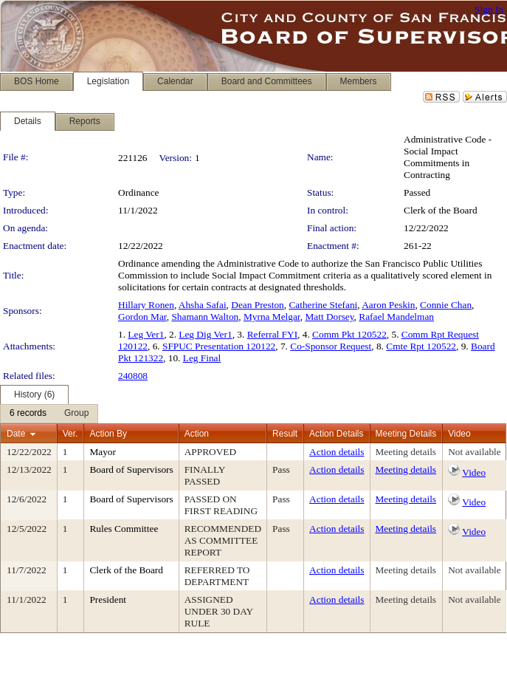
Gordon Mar (142, 316)
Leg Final (202, 357)
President (107, 599)
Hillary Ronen (146, 304)
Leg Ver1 (146, 334)
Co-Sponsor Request (330, 346)
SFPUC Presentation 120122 (218, 346)
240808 (133, 375)
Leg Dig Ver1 (205, 334)
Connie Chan (446, 304)
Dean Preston (257, 304)
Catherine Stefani (323, 304)
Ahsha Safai (203, 304)
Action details (336, 451)
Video (474, 472)
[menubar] (49, 413)
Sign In (489, 9)
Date (16, 433)
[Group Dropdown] (76, 414)
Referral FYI (272, 334)
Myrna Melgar (272, 316)
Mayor (102, 451)
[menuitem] (28, 414)
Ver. (70, 433)
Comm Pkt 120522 (349, 334)
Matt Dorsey (329, 316)
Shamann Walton (204, 316)
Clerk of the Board (440, 210)
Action (196, 433)
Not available (474, 451)
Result (284, 433)
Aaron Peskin (388, 304)
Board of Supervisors (131, 469)
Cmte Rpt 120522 (421, 346)
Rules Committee (123, 528)
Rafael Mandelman (396, 316)
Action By (108, 433)
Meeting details (406, 451)
